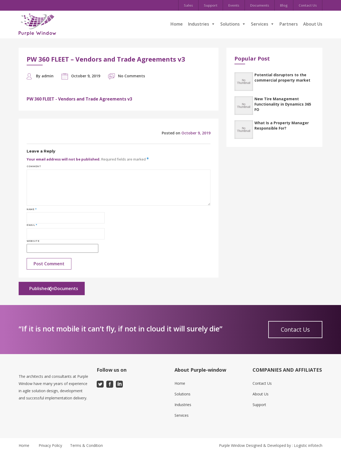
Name (32, 209)
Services (259, 24)
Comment (34, 166)
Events (233, 5)
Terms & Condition (86, 445)
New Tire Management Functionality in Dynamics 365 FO (282, 104)
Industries (198, 24)
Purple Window (232, 445)
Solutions (230, 24)
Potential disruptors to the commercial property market (282, 77)
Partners (288, 24)
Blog (284, 5)
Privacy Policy (50, 445)
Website (33, 241)
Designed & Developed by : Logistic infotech (284, 445)
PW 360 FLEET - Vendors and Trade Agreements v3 (79, 99)
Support (210, 5)
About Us (312, 24)
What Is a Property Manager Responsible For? (281, 125)
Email (32, 225)
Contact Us (308, 5)
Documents (259, 5)
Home (176, 24)
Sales (188, 5)
